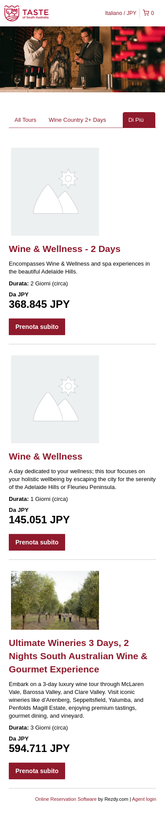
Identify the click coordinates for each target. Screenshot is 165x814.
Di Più (139, 120)
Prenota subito (37, 326)
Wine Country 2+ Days (77, 120)
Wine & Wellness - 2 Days (65, 249)
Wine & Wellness (45, 456)
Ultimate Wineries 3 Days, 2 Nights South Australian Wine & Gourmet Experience (78, 656)
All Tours (26, 120)
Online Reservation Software (66, 799)
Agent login (144, 799)
